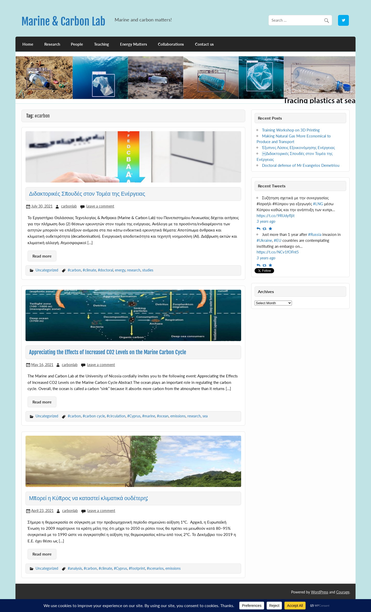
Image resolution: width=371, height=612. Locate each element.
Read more (42, 256)
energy (120, 270)
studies (147, 270)
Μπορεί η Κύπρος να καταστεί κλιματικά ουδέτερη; (88, 498)
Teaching (101, 44)
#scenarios (155, 568)
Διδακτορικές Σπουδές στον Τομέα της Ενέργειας (87, 193)
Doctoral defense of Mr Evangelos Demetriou (300, 165)
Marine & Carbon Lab (63, 21)
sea (205, 416)
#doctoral (105, 270)
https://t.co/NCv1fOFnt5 (278, 252)
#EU (277, 240)
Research (52, 44)
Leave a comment (100, 206)
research (133, 270)
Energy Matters (133, 44)
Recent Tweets (271, 185)
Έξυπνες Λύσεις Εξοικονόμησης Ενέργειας (298, 147)
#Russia (314, 234)
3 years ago (266, 221)
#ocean (162, 416)
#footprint (137, 568)
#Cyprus (133, 416)
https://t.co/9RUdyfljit (275, 215)
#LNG (318, 203)
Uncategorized (47, 270)
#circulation (116, 416)
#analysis (75, 568)
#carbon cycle (94, 416)
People (77, 44)
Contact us (204, 44)
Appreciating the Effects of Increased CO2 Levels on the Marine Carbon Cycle (107, 352)
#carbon (74, 270)
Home (27, 44)
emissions (177, 416)
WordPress (319, 592)
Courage (342, 592)
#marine (148, 416)
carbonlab (69, 206)
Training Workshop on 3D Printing (291, 130)
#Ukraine (264, 240)
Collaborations (171, 44)
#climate (89, 270)
